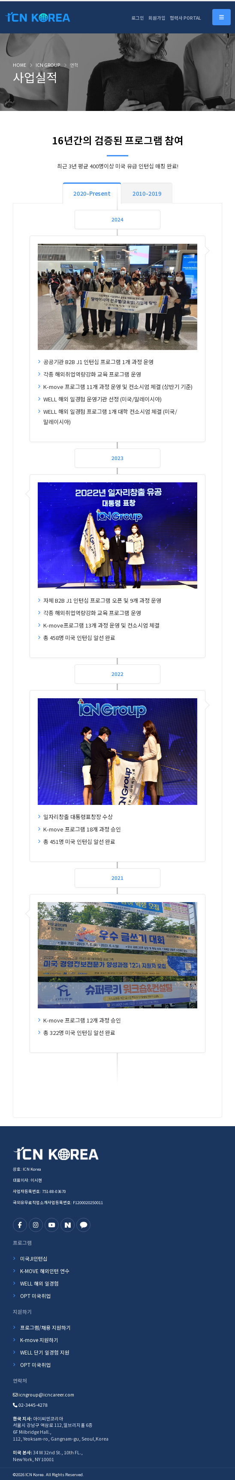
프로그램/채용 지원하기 (45, 1327)
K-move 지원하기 (39, 1339)
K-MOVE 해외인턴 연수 (44, 1270)
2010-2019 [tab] (147, 193)
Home (19, 65)
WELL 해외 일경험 (39, 1283)
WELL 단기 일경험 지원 (44, 1352)
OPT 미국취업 (35, 1295)
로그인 (137, 18)
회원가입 (157, 18)
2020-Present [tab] (92, 193)
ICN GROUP (48, 65)
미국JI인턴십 (34, 1258)
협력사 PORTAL (185, 18)
